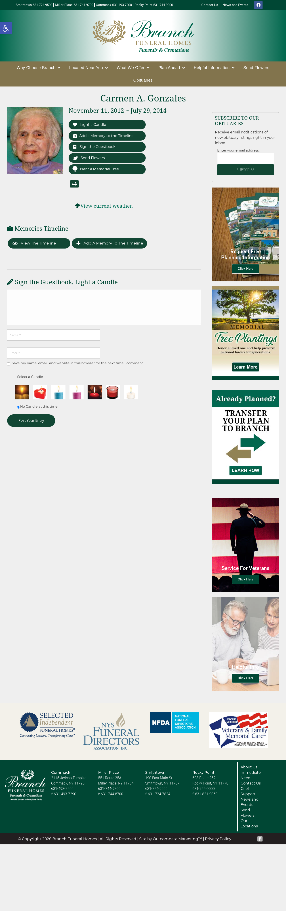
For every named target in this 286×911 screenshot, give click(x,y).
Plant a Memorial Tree (95, 171)
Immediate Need (251, 776)
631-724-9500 (156, 790)
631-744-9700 (109, 790)
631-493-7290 (65, 795)
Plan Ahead (171, 69)
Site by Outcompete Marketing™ (170, 840)
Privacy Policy (218, 840)
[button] (6, 28)
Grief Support (248, 792)
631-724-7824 (159, 795)
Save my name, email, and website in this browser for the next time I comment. (78, 365)
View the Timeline (34, 245)
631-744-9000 (203, 790)
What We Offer (133, 69)
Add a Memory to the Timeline (105, 137)
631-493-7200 (62, 790)
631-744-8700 (112, 795)
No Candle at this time (38, 409)
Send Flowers (256, 69)
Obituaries (143, 81)
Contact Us (251, 784)
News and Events (250, 803)
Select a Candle (30, 379)
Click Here (245, 270)
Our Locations (249, 824)
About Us (249, 768)
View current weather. (106, 208)
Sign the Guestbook (95, 148)
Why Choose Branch (38, 69)
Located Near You (88, 69)
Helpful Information (214, 69)
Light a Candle (90, 125)
